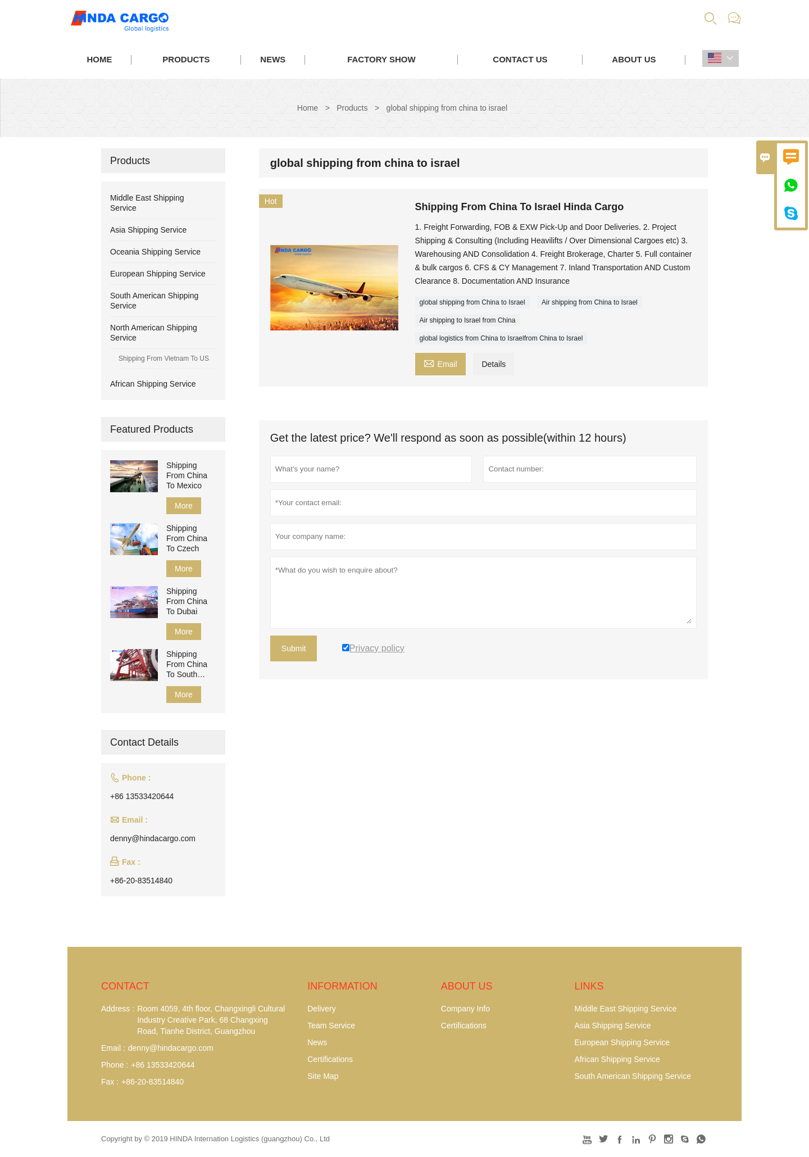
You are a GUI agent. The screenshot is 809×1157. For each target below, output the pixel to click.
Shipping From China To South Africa (186, 664)
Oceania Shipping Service (155, 251)
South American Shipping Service (632, 1076)
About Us (634, 59)
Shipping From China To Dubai (186, 601)
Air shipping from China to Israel (590, 302)
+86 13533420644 (142, 796)
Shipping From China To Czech (186, 538)
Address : (117, 1008)
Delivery (321, 1008)
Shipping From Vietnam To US (164, 358)
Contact (125, 986)
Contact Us (520, 59)
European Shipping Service (158, 273)
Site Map (322, 1076)
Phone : (114, 1064)
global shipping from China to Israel (472, 302)
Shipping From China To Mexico (186, 475)
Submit (293, 648)
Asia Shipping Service (148, 229)
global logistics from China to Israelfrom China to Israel (501, 338)
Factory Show (381, 59)
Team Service (331, 1025)
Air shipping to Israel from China (468, 320)
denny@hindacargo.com (153, 838)
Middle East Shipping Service (625, 1008)
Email (440, 363)
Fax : (110, 1081)
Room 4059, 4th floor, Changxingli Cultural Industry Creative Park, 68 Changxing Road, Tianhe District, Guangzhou (211, 1020)
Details (493, 364)
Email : (113, 1047)
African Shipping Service (153, 383)
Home (99, 59)
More (184, 505)
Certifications (330, 1059)
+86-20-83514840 (141, 880)
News (272, 59)
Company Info (465, 1008)
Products (186, 59)
